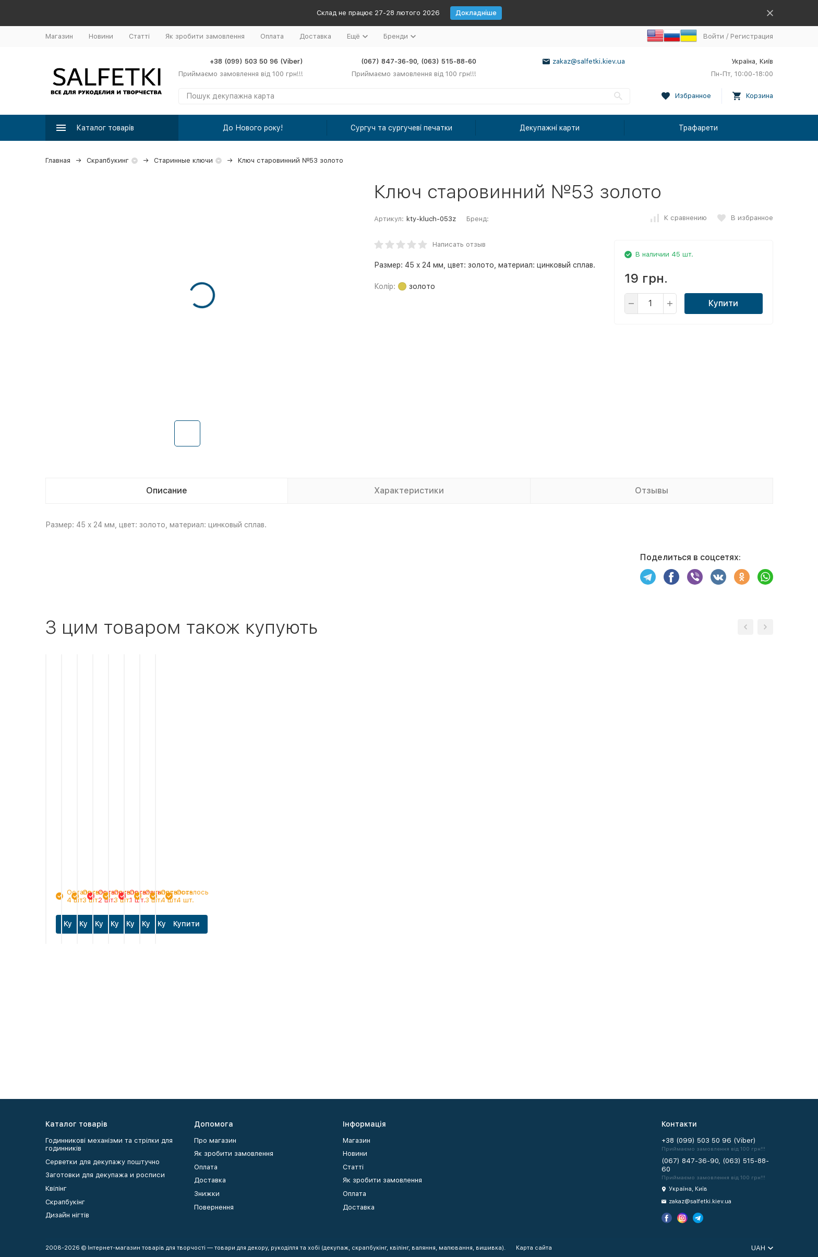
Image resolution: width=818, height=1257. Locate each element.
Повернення (214, 1207)
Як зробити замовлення (205, 36)
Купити (723, 303)
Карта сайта (534, 1247)
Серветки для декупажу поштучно (102, 1162)
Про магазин (215, 1140)
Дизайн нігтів (67, 1215)
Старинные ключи (183, 160)
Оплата (272, 36)
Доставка (315, 36)
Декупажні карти (550, 128)
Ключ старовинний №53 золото (290, 160)
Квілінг (56, 1188)
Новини (101, 36)
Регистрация (751, 36)
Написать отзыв (459, 244)
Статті (139, 36)
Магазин (59, 36)
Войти (713, 36)
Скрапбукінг (65, 1202)
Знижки (207, 1194)
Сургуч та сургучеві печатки (401, 128)
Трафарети (698, 128)
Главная (57, 160)
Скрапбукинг (108, 160)
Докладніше (476, 13)
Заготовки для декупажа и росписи (105, 1175)
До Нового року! (253, 128)
